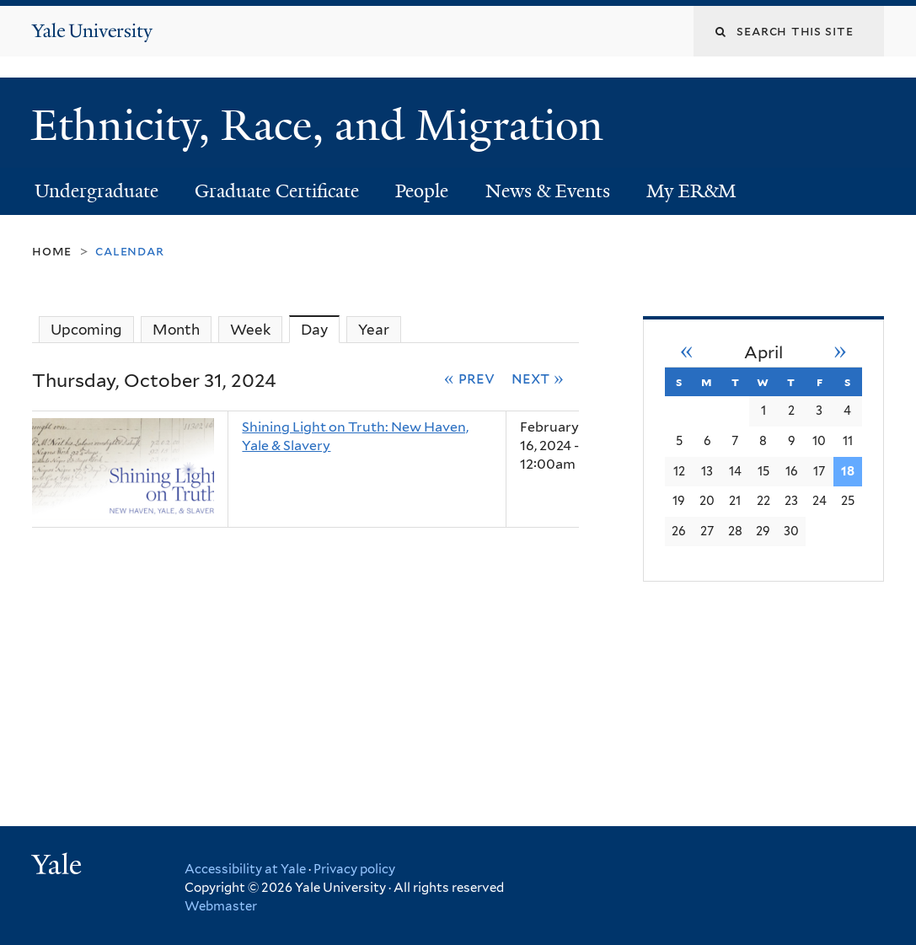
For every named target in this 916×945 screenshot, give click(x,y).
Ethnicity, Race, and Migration (322, 125)
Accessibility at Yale (245, 869)
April (763, 352)
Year (373, 329)
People (421, 191)
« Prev (469, 377)
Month (176, 329)
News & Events (547, 191)
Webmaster (221, 906)
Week (250, 329)
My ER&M (691, 191)
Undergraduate (96, 191)
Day (320, 329)
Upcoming (86, 329)
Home (52, 251)
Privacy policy (354, 869)
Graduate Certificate (277, 191)
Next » (538, 377)
